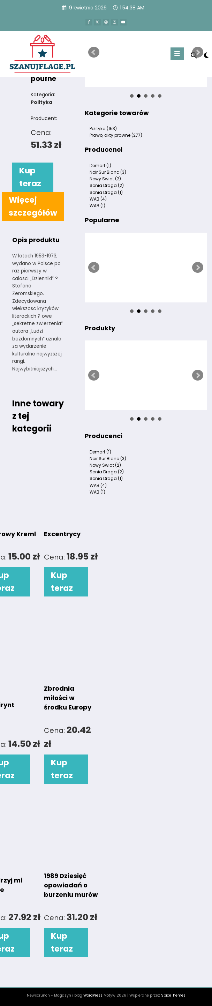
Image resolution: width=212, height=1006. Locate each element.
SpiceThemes (173, 995)
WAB (98, 199)
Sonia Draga (107, 185)
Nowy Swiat (105, 179)
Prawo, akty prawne (116, 135)
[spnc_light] (206, 55)
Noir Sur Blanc (108, 172)
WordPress (93, 995)
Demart (100, 165)
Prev (93, 52)
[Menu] (177, 53)
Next (197, 52)
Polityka (103, 129)
